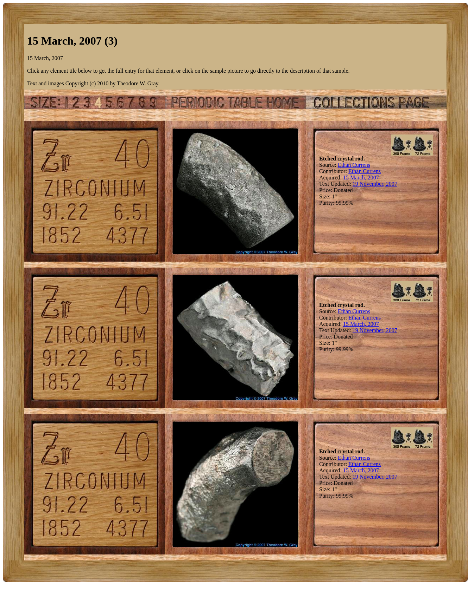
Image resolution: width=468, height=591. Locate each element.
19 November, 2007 (375, 184)
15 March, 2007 (361, 177)
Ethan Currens (354, 165)
